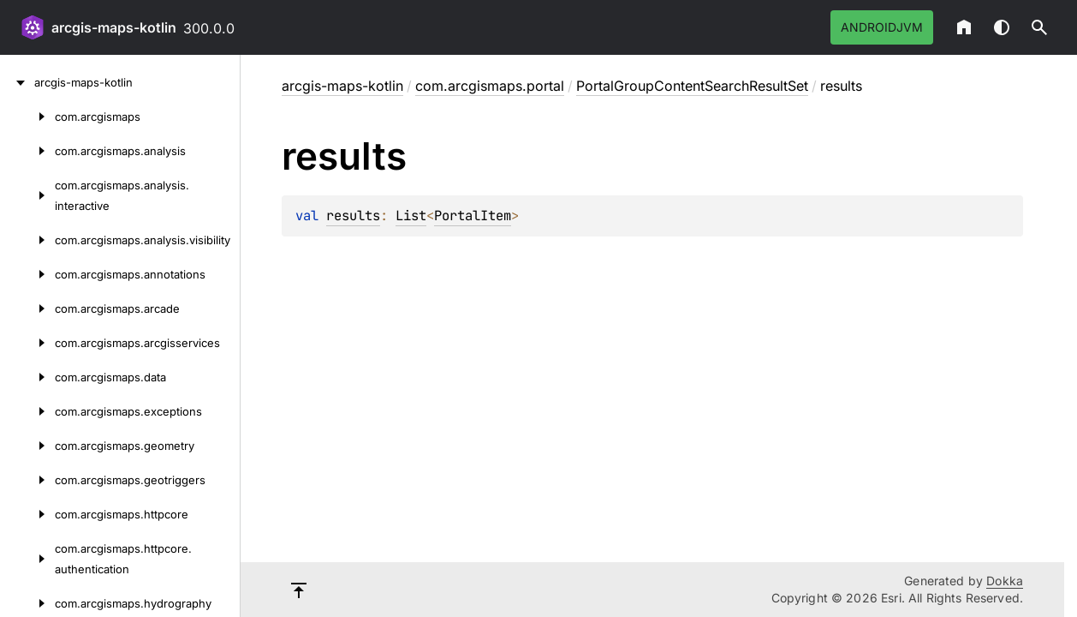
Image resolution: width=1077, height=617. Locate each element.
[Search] (1039, 27)
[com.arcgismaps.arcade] (27, 308)
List (411, 216)
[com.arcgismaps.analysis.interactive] (27, 195)
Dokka (1004, 580)
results (353, 216)
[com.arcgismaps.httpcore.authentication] (27, 558)
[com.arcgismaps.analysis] (27, 151)
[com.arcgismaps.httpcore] (27, 514)
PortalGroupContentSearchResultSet (692, 85)
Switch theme (1002, 27)
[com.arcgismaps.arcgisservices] (27, 343)
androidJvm (882, 27)
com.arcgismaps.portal (489, 85)
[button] (1039, 27)
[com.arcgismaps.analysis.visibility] (27, 240)
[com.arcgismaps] (27, 116)
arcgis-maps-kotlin (113, 27)
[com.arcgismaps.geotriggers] (27, 480)
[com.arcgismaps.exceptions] (27, 411)
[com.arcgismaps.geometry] (27, 445)
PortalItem (472, 216)
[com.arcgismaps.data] (27, 377)
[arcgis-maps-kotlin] (17, 82)
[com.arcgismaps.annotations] (27, 274)
